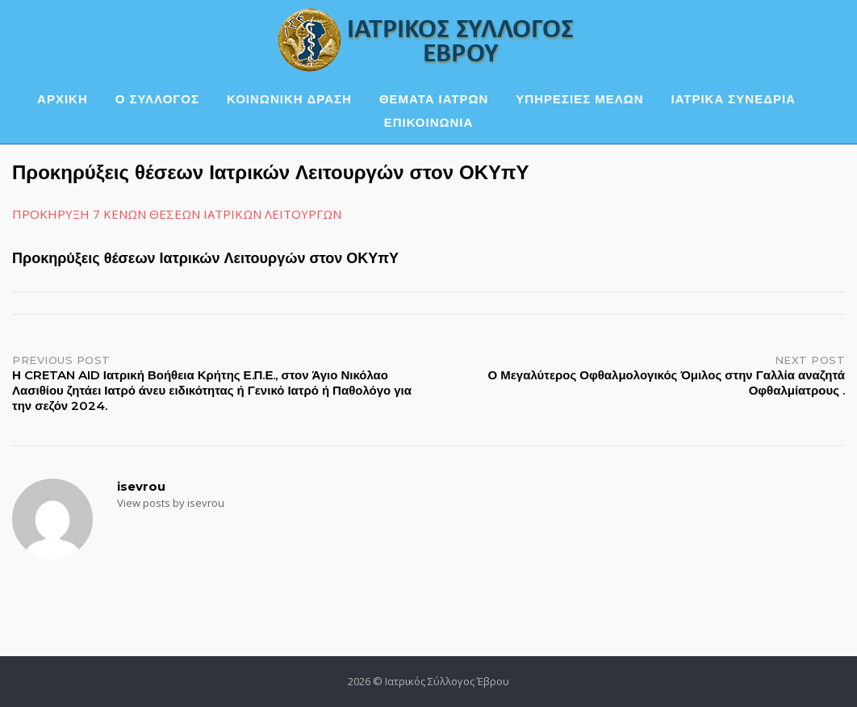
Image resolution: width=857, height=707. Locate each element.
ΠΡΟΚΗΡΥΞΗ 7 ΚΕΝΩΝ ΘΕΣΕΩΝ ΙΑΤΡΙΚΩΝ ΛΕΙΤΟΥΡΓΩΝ (176, 214)
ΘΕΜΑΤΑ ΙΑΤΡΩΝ (433, 99)
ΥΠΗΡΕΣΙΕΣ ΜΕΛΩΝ (579, 99)
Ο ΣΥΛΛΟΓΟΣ (157, 99)
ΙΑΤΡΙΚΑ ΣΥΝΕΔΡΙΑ (733, 99)
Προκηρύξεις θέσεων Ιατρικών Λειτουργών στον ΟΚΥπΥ (205, 258)
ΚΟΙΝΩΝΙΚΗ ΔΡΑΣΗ (289, 99)
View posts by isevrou (170, 503)
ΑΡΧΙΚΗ (62, 99)
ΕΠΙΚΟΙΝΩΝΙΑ (429, 122)
